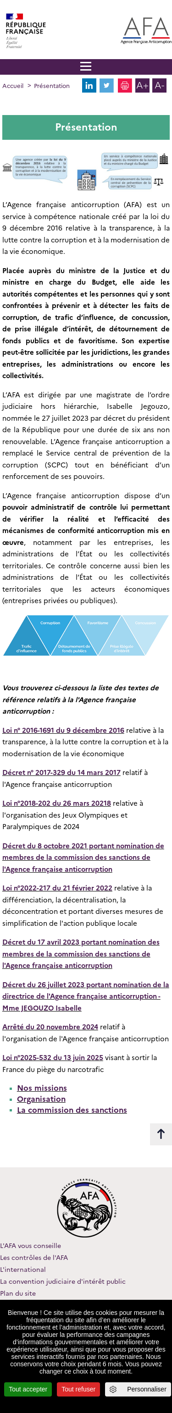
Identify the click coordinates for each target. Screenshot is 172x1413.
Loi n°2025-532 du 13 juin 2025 (52, 1058)
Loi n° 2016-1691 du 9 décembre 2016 (63, 730)
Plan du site (18, 1293)
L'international (23, 1269)
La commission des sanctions (72, 1110)
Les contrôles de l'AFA (34, 1258)
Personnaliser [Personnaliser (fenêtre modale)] (146, 1389)
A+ (142, 85)
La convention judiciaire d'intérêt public (63, 1281)
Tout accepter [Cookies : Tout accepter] (28, 1389)
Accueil (12, 85)
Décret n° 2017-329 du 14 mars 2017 (61, 773)
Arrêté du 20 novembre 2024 (50, 1027)
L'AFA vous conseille (30, 1246)
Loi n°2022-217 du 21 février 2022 (57, 888)
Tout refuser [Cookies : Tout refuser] (78, 1389)
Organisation (41, 1099)
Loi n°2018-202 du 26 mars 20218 (56, 803)
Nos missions (42, 1088)
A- (159, 85)
